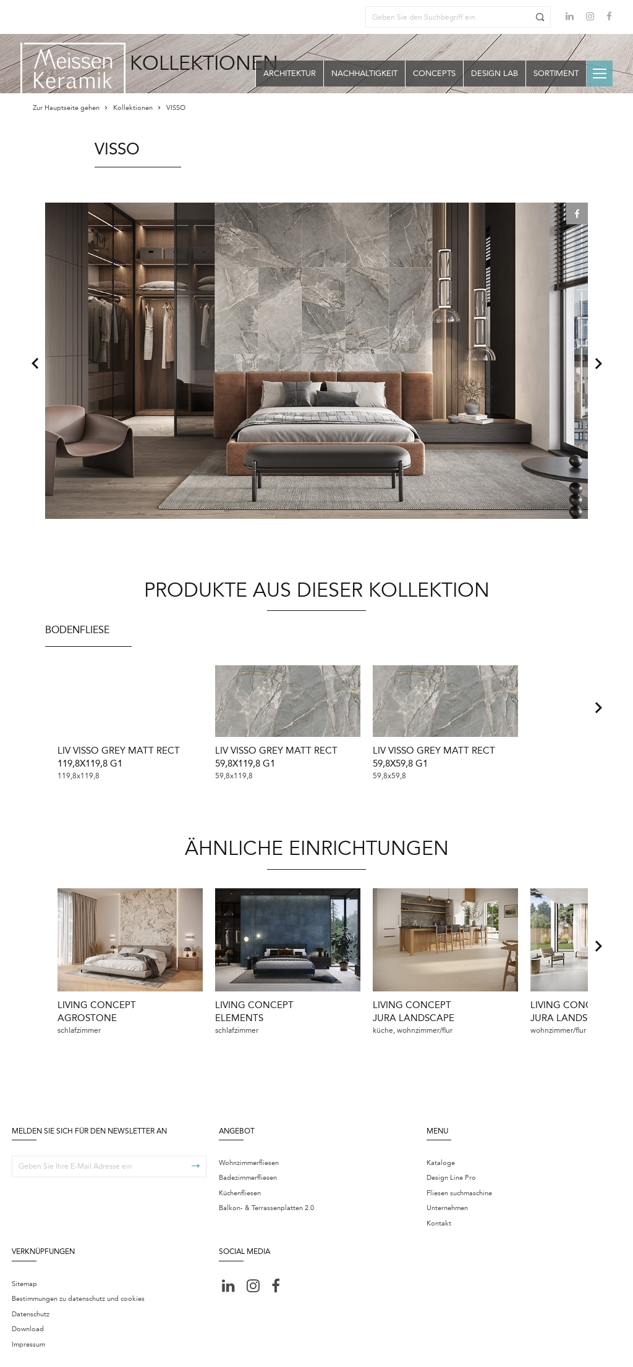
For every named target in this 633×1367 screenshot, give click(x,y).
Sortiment (556, 73)
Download (28, 1307)
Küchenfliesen (240, 1170)
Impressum (28, 1322)
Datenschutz (30, 1291)
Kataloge (441, 1140)
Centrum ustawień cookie (205, 1349)
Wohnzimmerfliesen (249, 1140)
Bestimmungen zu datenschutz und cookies (78, 1276)
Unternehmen (447, 1186)
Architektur (289, 73)
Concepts (434, 73)
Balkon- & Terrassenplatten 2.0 (266, 1186)
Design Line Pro (451, 1155)
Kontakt (439, 1201)
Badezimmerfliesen (248, 1155)
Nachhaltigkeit (364, 73)
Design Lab (494, 73)
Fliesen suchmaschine (459, 1170)
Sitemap (24, 1261)
